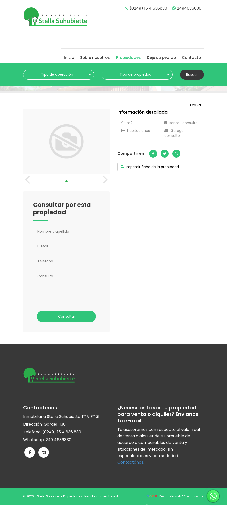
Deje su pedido (161, 57)
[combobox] (58, 75)
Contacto (191, 57)
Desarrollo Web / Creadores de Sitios (174, 497)
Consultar (66, 316)
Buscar (192, 74)
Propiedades (128, 57)
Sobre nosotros (95, 57)
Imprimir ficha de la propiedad (150, 166)
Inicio (69, 57)
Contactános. (130, 462)
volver (195, 105)
